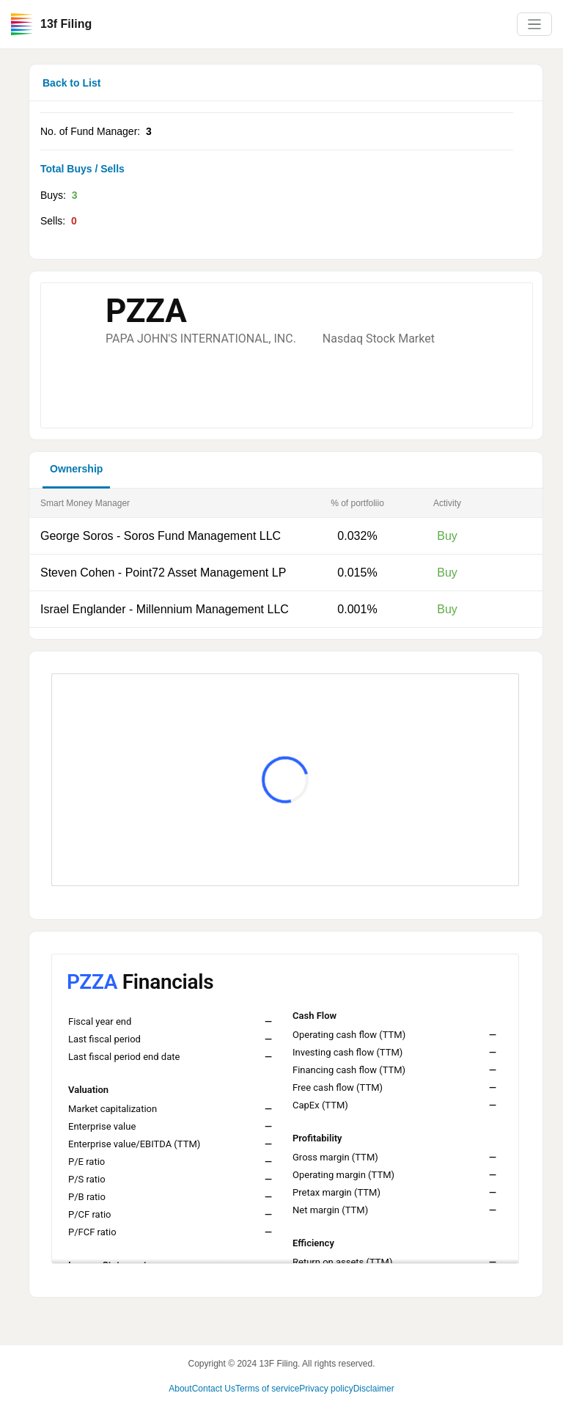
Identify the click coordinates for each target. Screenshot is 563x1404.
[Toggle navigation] (534, 24)
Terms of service (267, 1388)
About (180, 1388)
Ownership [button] (76, 469)
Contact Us (213, 1388)
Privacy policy (326, 1388)
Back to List (71, 83)
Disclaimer (373, 1388)
